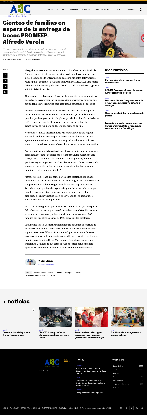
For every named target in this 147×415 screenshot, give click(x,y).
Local (5, 16)
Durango (68, 272)
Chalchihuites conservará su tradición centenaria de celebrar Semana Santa (91, 383)
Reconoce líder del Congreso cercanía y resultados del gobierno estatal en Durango (124, 103)
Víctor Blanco (34, 60)
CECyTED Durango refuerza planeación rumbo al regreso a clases (54, 335)
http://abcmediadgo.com (48, 264)
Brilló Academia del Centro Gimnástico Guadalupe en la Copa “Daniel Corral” (91, 371)
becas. (51, 272)
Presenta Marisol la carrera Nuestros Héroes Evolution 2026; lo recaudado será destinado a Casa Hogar (123, 126)
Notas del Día (22, 16)
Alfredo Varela (40, 272)
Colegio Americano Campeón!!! (89, 393)
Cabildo (59, 272)
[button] (140, 9)
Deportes (108, 121)
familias (77, 272)
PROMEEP (51, 275)
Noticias (12, 16)
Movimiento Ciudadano (35, 275)
